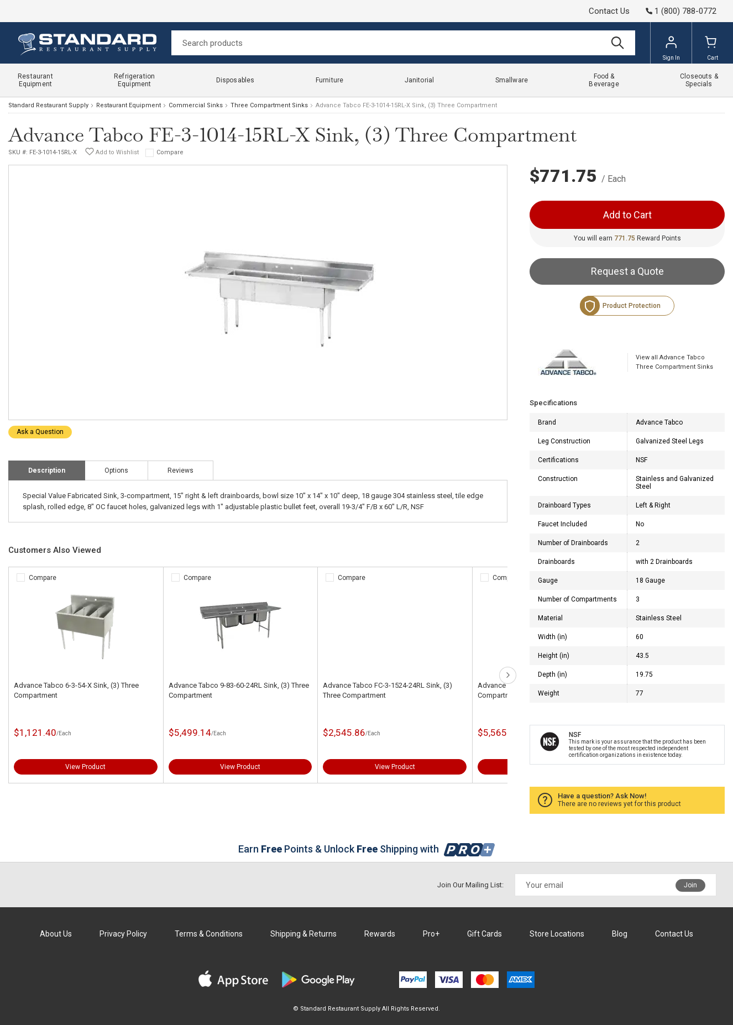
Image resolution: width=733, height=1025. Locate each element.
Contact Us (609, 11)
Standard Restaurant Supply (48, 105)
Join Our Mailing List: (470, 885)
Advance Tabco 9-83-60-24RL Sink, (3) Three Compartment (239, 690)
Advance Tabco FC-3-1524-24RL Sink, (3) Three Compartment (387, 690)
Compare (170, 152)
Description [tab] (46, 470)
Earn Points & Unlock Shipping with (366, 849)
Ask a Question (40, 432)
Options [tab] (116, 470)
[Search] (403, 42)
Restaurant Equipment (128, 105)
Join (690, 885)
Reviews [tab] (180, 470)
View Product (85, 767)
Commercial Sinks (196, 105)
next (507, 675)
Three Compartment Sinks (269, 105)
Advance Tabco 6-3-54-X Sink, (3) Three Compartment (76, 690)
